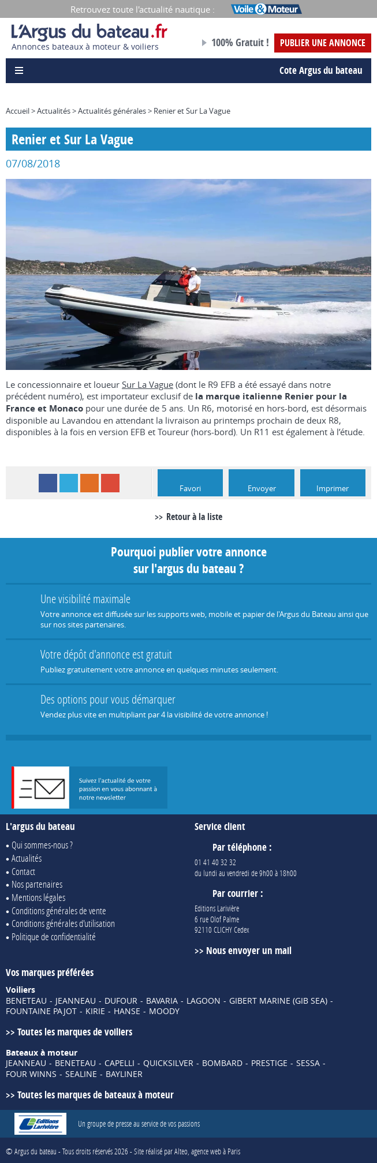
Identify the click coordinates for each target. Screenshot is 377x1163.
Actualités (53, 111)
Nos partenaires (37, 884)
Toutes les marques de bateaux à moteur (95, 1094)
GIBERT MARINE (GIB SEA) (278, 1001)
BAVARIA (162, 1001)
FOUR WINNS (31, 1074)
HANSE (127, 1011)
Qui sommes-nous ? (42, 844)
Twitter (68, 483)
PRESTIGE (269, 1063)
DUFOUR (120, 1001)
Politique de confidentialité (54, 936)
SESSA (308, 1063)
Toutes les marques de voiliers (74, 1031)
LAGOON (203, 1001)
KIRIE (95, 1011)
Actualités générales (112, 111)
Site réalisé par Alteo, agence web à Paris (187, 1151)
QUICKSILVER (168, 1063)
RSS (89, 483)
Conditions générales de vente (59, 910)
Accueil (17, 111)
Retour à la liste (194, 516)
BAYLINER (124, 1074)
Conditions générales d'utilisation (63, 923)
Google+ (110, 483)
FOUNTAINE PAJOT (41, 1011)
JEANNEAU (75, 1001)
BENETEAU (26, 1001)
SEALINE (81, 1074)
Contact (23, 871)
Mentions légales (38, 897)
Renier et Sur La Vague (192, 111)
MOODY (164, 1011)
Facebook (48, 483)
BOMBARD (222, 1063)
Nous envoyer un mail (249, 950)
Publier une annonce (322, 42)
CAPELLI (119, 1063)
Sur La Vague (147, 384)
